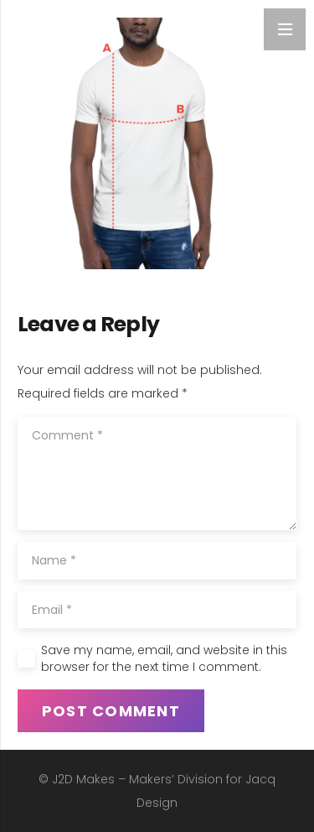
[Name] (157, 561)
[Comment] (157, 473)
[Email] (157, 610)
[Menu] (285, 29)
